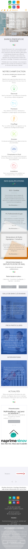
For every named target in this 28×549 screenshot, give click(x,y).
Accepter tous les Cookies (14, 542)
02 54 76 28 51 (15, 512)
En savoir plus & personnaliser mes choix (14, 546)
